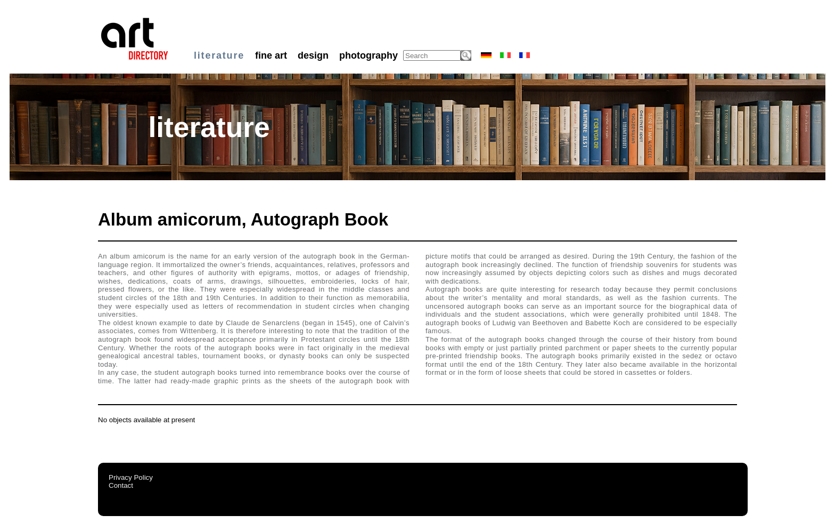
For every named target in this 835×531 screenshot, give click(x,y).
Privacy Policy (131, 477)
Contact (121, 485)
